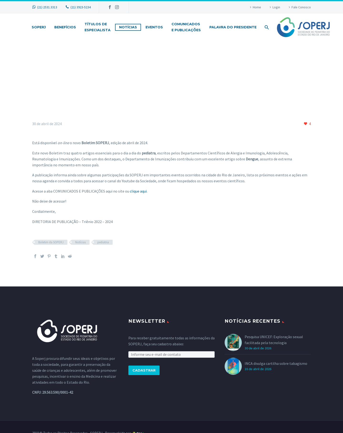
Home (257, 7)
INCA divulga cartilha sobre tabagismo (276, 363)
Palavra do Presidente (233, 27)
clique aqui (138, 191)
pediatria (103, 242)
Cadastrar (144, 370)
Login (276, 7)
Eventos (154, 27)
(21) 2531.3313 (47, 7)
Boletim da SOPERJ (51, 242)
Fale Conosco (301, 7)
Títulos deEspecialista (98, 27)
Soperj (39, 27)
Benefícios (65, 27)
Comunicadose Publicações (186, 27)
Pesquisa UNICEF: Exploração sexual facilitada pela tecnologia (274, 339)
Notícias (128, 27)
